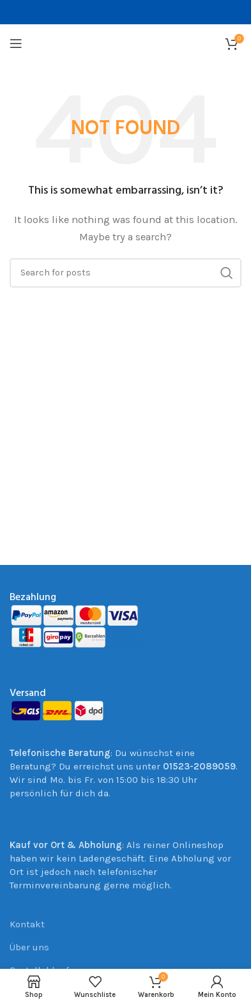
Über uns (29, 947)
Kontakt (27, 924)
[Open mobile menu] (16, 43)
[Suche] (125, 273)
